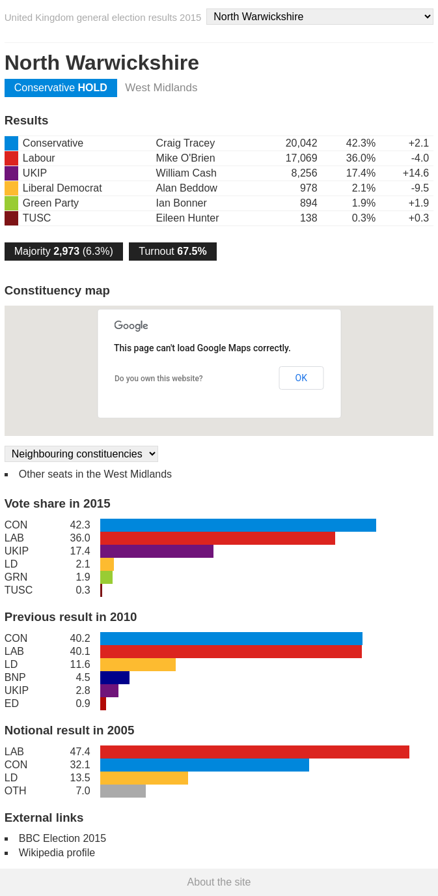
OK (301, 378)
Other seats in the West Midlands (95, 474)
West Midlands (161, 87)
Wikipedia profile (57, 852)
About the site (219, 882)
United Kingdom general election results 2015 (103, 17)
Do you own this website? (159, 378)
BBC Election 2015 (62, 838)
